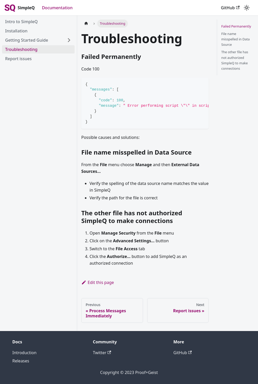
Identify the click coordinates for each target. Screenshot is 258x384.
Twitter (102, 352)
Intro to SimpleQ (21, 21)
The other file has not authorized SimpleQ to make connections (234, 60)
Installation (16, 31)
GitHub (230, 8)
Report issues (18, 58)
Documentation (57, 8)
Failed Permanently (236, 26)
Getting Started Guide (26, 40)
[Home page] (86, 24)
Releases (20, 361)
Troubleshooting (21, 49)
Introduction (24, 352)
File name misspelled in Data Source (235, 39)
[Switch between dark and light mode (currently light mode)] (247, 8)
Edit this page (97, 282)
